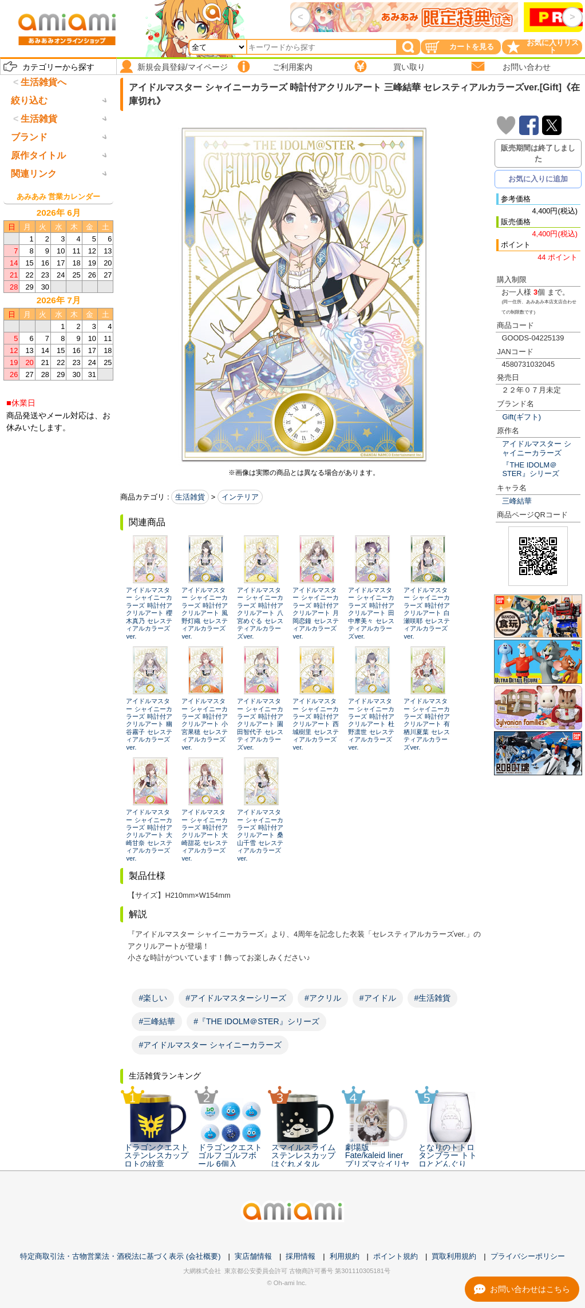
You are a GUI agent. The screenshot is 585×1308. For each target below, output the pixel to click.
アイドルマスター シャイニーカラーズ (536, 448)
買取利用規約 (454, 1256)
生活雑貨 (190, 497)
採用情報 (300, 1256)
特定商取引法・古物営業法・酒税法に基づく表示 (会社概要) (120, 1256)
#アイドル (377, 997)
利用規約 (344, 1256)
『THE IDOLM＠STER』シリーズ (530, 469)
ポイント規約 (395, 1256)
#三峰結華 (157, 1021)
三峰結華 (517, 501)
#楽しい (153, 997)
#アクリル (323, 997)
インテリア (240, 497)
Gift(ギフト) (521, 417)
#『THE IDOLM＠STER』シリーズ (256, 1021)
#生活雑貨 (432, 997)
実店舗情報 (253, 1256)
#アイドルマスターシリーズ (235, 997)
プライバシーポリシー (528, 1256)
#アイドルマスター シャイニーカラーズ (210, 1044)
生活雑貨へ (43, 82)
